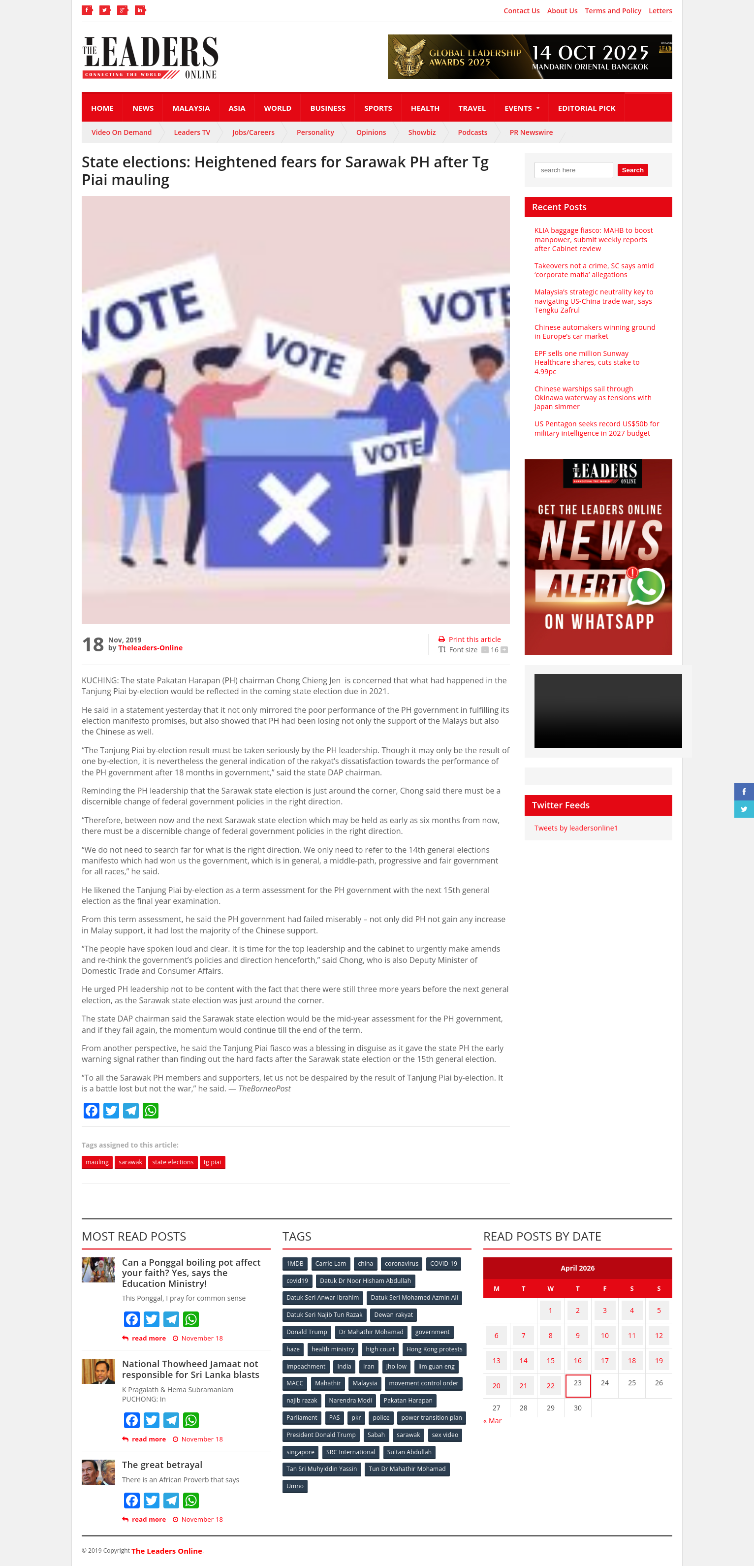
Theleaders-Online (149, 647)
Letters (660, 10)
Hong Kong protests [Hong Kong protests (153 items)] (314, 1362)
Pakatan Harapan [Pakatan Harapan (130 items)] (311, 1411)
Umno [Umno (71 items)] (384, 1476)
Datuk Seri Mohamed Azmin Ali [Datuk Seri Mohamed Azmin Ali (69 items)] (414, 1297)
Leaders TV (192, 132)
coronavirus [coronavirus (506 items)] (406, 1265)
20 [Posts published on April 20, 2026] (497, 1366)
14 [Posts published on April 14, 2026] (524, 1347)
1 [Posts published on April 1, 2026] (551, 1308)
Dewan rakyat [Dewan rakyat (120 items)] (394, 1314)
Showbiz (422, 132)
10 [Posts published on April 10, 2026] (605, 1328)
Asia (237, 108)
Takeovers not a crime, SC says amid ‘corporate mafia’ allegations (592, 270)
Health (425, 108)
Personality (315, 132)
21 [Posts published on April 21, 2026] (524, 1366)
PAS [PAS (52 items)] (397, 1411)
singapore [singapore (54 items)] (377, 1443)
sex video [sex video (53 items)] (336, 1443)
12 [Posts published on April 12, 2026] (659, 1328)
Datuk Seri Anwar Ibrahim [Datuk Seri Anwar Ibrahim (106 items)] (322, 1297)
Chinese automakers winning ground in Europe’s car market (597, 331)
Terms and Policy (613, 10)
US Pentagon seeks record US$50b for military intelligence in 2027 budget (595, 419)
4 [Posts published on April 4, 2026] (632, 1308)
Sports (378, 108)
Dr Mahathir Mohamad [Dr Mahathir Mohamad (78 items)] (372, 1330)
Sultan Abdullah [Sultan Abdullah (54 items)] (309, 1460)
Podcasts (473, 132)
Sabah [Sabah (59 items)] (449, 1427)
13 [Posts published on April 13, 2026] (497, 1347)
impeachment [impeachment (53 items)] (374, 1362)
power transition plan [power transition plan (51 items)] (316, 1427)
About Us (562, 10)
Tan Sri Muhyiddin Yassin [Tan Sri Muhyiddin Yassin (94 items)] (379, 1460)
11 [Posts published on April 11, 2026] (632, 1328)
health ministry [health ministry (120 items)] (334, 1346)
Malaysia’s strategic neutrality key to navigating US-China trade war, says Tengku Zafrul (592, 300)
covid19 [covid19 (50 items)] (298, 1281)
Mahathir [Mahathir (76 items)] (412, 1378)
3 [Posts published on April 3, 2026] (605, 1308)
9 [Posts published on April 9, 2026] (578, 1328)
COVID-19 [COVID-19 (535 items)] (449, 1265)
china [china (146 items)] (368, 1265)
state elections (186, 1162)
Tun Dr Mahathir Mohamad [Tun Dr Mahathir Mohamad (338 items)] (325, 1476)
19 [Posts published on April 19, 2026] (659, 1347)
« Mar (492, 1398)
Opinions (371, 132)
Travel (472, 108)
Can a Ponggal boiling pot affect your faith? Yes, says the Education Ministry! (196, 1273)
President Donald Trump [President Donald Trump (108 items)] (394, 1427)
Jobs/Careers (253, 132)
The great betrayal (161, 1465)
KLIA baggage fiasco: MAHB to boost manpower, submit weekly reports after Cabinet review (597, 239)
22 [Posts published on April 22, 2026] (551, 1366)
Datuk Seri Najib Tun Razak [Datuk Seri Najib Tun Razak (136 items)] (324, 1314)
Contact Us (522, 10)
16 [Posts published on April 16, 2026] (578, 1347)
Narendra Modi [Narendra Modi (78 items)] (433, 1395)
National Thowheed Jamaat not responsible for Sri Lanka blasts (188, 1370)
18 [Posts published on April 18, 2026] (632, 1347)
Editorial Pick (587, 108)
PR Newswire (531, 132)
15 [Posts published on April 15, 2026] (551, 1347)
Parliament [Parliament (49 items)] (363, 1411)
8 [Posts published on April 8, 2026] (551, 1328)
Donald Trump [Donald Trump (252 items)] (307, 1330)
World (278, 108)
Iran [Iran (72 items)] (440, 1362)
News (143, 108)
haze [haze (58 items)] (293, 1346)
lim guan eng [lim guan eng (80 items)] (338, 1378)
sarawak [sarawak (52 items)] (298, 1443)
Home (102, 108)
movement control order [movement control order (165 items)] (321, 1395)
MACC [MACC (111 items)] (378, 1378)
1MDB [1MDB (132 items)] (295, 1265)
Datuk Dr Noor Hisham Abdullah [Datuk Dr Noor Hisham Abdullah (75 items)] (366, 1281)
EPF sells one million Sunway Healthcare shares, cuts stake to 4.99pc (597, 358)
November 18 (196, 1339)
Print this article (469, 639)
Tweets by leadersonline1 (575, 819)
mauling (100, 1162)
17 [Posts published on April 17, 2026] (605, 1347)
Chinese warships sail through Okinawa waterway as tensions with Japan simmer (597, 388)
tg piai (231, 1162)
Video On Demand (122, 132)
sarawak (138, 1162)
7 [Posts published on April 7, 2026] (524, 1328)
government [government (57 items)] (434, 1330)
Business (328, 108)
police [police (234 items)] (447, 1411)
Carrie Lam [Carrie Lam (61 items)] (333, 1265)
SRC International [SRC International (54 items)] (428, 1443)
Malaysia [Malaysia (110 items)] (451, 1378)
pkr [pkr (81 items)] (421, 1411)
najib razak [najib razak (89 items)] (384, 1395)
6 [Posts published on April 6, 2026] (497, 1328)
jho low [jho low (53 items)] (297, 1378)
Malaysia (191, 108)
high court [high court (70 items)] (383, 1346)
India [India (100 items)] (414, 1362)
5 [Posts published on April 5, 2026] (659, 1308)
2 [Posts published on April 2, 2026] (578, 1308)
